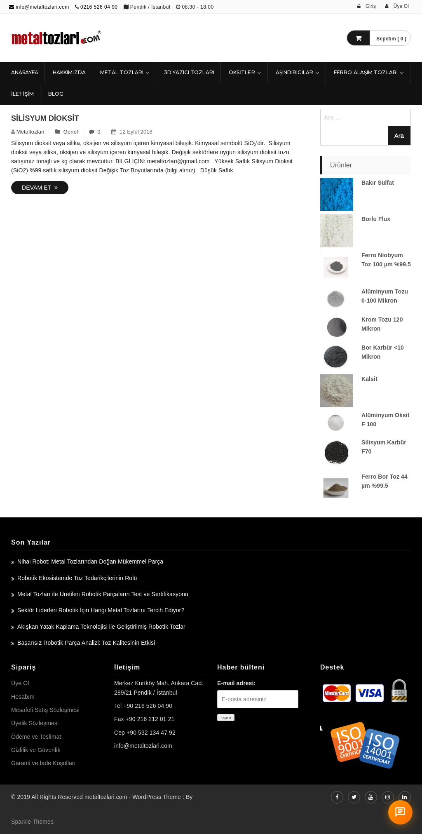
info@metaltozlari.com (39, 7)
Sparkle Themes (32, 821)
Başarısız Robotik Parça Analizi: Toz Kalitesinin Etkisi (86, 642)
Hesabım (23, 696)
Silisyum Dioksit (45, 118)
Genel (70, 132)
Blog (55, 94)
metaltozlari (30, 132)
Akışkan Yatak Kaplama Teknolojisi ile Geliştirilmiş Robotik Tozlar (101, 626)
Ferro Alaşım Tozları (366, 72)
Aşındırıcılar (294, 72)
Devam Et (40, 187)
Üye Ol (20, 683)
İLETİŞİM (22, 94)
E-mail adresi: (236, 683)
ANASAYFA (24, 72)
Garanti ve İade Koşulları (43, 763)
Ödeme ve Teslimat (36, 736)
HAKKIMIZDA (69, 72)
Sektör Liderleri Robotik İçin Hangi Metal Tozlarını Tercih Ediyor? (100, 610)
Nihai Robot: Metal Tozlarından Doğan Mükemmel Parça (90, 561)
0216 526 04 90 (98, 7)
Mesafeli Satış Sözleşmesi (45, 710)
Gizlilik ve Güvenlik (35, 750)
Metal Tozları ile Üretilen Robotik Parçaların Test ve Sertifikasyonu (102, 594)
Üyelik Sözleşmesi (35, 723)
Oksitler (242, 72)
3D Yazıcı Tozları (189, 72)
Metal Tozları (121, 72)
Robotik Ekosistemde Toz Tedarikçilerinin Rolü (77, 578)
